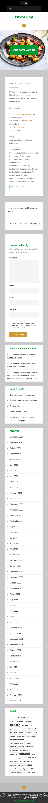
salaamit (28, 121)
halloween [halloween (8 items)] (28, 721)
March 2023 (15, 555)
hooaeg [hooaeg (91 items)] (15, 724)
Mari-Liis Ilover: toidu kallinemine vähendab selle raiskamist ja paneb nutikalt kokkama (23, 375)
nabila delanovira (17, 355)
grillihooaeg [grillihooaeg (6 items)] (19, 721)
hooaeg (24, 187)
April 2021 (14, 684)
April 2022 (14, 617)
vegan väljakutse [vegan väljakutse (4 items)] (15, 769)
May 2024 (14, 476)
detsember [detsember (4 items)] (13, 718)
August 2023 (15, 527)
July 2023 (14, 532)
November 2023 (16, 510)
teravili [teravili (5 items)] (24, 758)
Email (12, 297)
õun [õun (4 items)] (24, 772)
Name (12, 286)
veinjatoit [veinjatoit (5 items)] (25, 769)
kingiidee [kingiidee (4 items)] (21, 732)
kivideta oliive (18, 127)
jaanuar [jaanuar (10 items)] (13, 729)
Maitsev (28, 83)
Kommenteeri (14, 87)
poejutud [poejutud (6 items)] (21, 746)
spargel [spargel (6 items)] (12, 758)
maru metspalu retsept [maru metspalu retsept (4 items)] (16, 743)
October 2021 (15, 650)
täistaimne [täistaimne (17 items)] (27, 761)
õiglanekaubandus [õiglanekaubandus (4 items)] (15, 772)
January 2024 (15, 499)
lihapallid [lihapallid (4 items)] (12, 736)
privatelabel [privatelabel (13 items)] (25, 750)
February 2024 (16, 493)
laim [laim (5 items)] (35, 732)
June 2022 (14, 605)
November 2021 (16, 645)
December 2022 (16, 572)
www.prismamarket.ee (24, 801)
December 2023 (16, 504)
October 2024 (15, 448)
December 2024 (16, 437)
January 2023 (15, 566)
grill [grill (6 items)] (11, 721)
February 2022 (16, 628)
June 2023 (14, 538)
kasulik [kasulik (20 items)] (13, 732)
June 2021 (14, 673)
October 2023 (15, 515)
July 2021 (14, 667)
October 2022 (15, 583)
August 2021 (15, 661)
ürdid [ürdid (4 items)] (33, 772)
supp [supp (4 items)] (18, 758)
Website (12, 309)
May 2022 (14, 611)
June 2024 (14, 471)
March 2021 (15, 689)
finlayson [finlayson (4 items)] (30, 718)
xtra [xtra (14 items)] (31, 769)
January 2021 (15, 701)
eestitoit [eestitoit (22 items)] (22, 718)
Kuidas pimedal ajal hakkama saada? (22, 209)
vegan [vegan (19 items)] (30, 765)
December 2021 (16, 639)
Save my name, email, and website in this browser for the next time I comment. (24, 325)
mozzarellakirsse (21, 114)
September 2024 (16, 454)
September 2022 (16, 588)
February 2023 (16, 560)
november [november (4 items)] (28, 743)
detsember (14, 187)
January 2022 (15, 633)
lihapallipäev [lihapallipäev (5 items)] (21, 736)
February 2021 (16, 695)
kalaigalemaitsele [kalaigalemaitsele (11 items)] (30, 729)
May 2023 (14, 544)
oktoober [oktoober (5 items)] (13, 746)
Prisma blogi (24, 17)
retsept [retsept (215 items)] (24, 753)
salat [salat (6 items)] (33, 754)
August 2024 (15, 459)
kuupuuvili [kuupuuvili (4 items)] (29, 732)
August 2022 (15, 594)
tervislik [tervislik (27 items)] (32, 757)
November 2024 (16, 442)
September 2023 (16, 521)
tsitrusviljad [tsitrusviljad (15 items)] (15, 761)
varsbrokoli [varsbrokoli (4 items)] (21, 765)
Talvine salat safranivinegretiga (24, 223)
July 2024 (14, 465)
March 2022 (15, 622)
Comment (14, 258)
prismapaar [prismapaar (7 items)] (14, 750)
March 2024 (15, 487)
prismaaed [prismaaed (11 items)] (30, 746)
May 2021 (14, 678)
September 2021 (16, 656)
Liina (11, 83)
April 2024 (14, 482)
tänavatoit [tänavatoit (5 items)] (13, 765)
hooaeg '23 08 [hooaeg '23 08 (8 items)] (27, 725)
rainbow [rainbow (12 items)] (13, 754)
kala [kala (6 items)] (19, 729)
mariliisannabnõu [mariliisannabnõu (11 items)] (17, 740)
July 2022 (14, 600)
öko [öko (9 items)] (28, 772)
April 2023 (14, 549)
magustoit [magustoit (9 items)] (31, 736)
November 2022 (16, 577)
